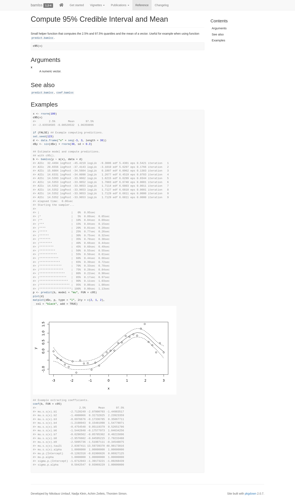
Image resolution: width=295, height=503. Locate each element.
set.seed (39, 136)
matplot (38, 300)
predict (46, 292)
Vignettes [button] (97, 5)
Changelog (162, 5)
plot (36, 296)
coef (36, 403)
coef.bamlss (65, 92)
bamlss (36, 5)
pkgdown (250, 493)
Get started (77, 5)
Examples (218, 40)
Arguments (219, 28)
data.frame (49, 140)
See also (218, 34)
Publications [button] (120, 5)
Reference (142, 5)
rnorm (45, 113)
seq (70, 140)
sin (46, 144)
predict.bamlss (42, 38)
